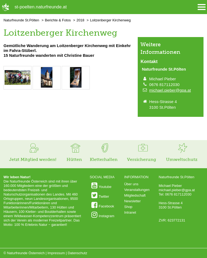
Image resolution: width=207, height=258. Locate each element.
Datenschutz (77, 253)
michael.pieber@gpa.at (170, 90)
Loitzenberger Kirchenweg (110, 20)
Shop (128, 207)
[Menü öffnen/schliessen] (202, 7)
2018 (80, 20)
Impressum (56, 253)
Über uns (131, 184)
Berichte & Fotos (58, 20)
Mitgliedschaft (135, 195)
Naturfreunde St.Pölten (21, 20)
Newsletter (132, 201)
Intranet (130, 212)
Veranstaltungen (137, 190)
